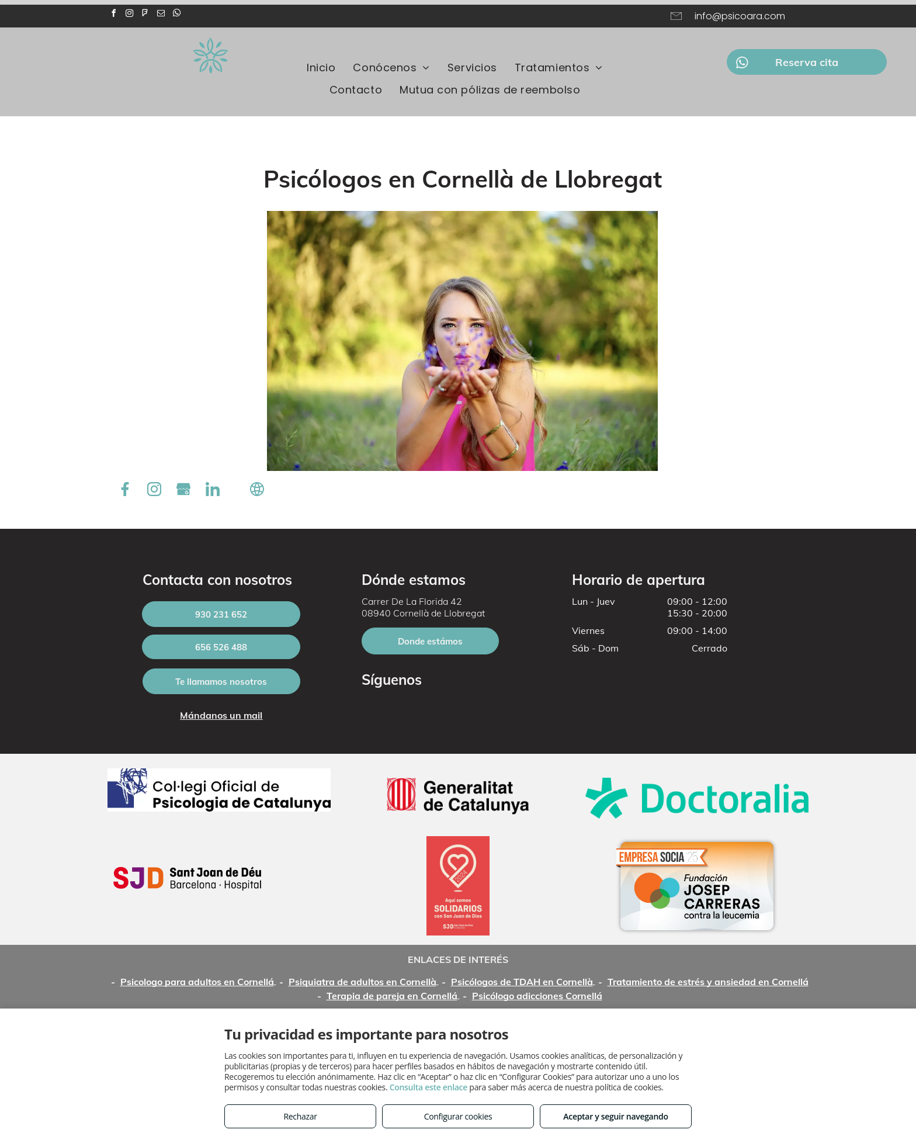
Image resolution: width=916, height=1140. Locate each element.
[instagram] (129, 15)
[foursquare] (145, 15)
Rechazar (300, 1116)
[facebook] (113, 15)
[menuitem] (321, 67)
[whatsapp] (176, 15)
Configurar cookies (458, 1116)
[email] (160, 15)
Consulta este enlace (428, 1087)
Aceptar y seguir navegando (615, 1116)
